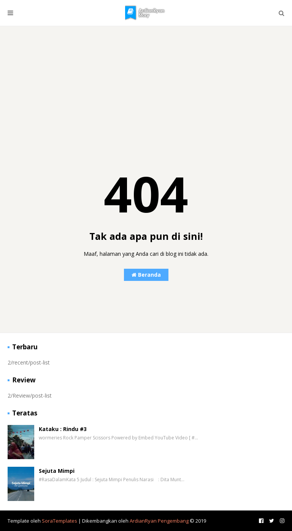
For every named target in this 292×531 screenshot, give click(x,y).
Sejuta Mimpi (57, 470)
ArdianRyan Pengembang (159, 520)
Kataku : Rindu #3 (63, 429)
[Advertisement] (146, 93)
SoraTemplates (59, 520)
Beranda (146, 274)
